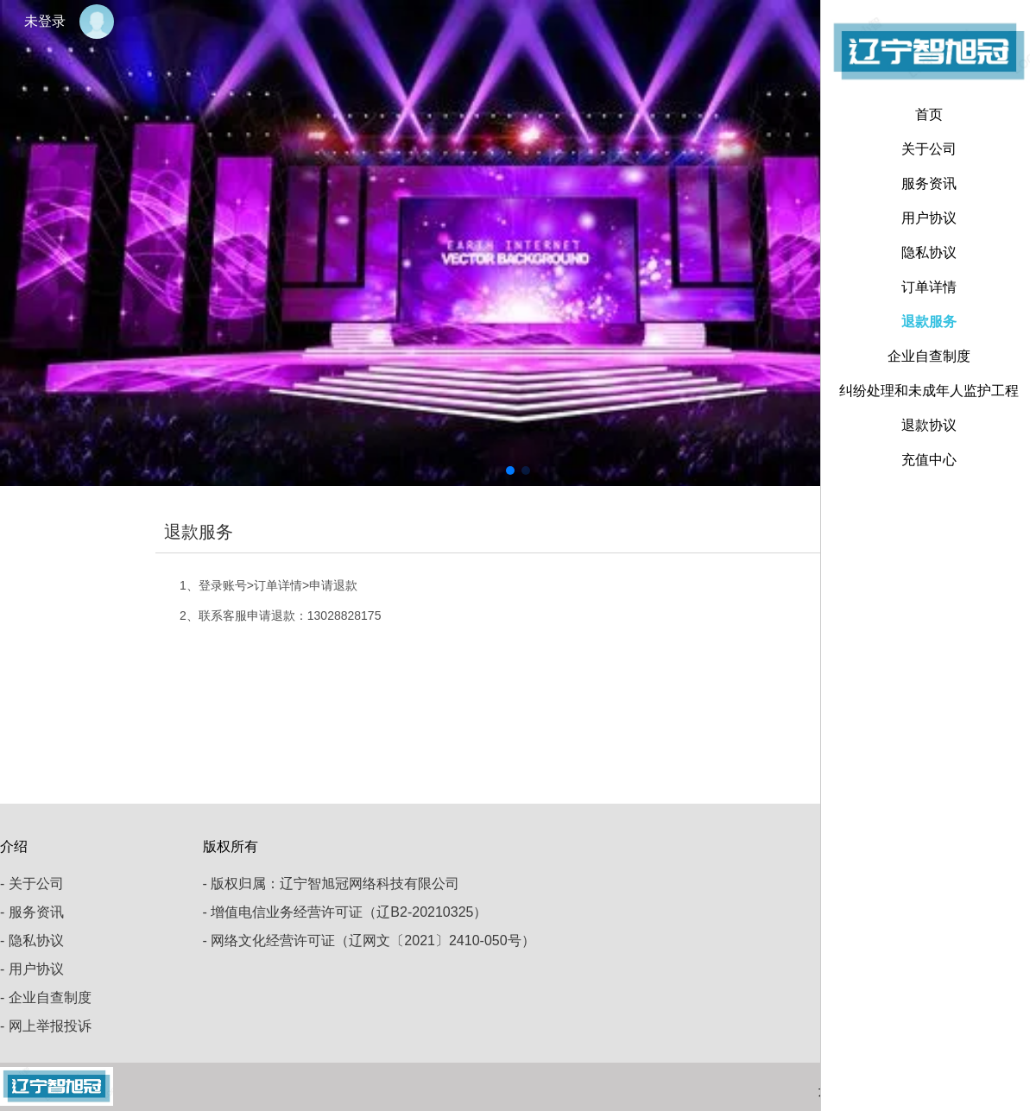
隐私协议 (929, 252)
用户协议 (929, 218)
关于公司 (929, 149)
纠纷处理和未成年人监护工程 (929, 390)
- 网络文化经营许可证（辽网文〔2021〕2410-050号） (369, 940)
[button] (510, 470)
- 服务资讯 (32, 912)
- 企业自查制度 (46, 997)
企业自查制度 (929, 356)
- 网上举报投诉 (46, 1026)
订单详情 (929, 287)
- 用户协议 (32, 969)
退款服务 (929, 321)
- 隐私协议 (32, 940)
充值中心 (929, 459)
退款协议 (929, 425)
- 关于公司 (32, 883)
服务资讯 (929, 183)
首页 (929, 114)
